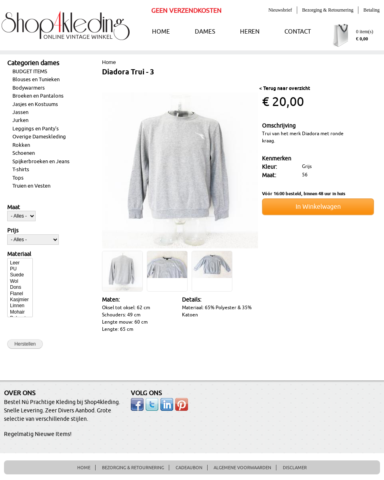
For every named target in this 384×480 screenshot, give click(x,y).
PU (20, 269)
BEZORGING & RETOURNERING (133, 467)
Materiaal (19, 254)
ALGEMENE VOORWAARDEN (242, 467)
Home (109, 62)
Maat (13, 207)
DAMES (205, 32)
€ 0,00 (362, 39)
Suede (20, 275)
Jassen (20, 112)
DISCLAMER (295, 467)
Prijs (12, 231)
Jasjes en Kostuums (35, 104)
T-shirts (20, 169)
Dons (20, 287)
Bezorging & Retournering (327, 10)
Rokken (21, 145)
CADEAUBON (189, 467)
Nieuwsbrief (280, 10)
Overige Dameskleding (39, 137)
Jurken (20, 120)
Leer (20, 263)
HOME (161, 32)
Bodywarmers (28, 88)
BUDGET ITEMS (29, 71)
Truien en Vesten (31, 186)
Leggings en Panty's (35, 129)
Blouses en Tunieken (36, 79)
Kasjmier (20, 300)
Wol (20, 281)
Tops (18, 178)
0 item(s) (364, 31)
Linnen (20, 306)
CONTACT (297, 32)
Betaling (371, 10)
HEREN (250, 32)
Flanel (20, 294)
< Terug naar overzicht (284, 88)
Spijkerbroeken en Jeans (41, 161)
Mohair (20, 312)
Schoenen (23, 153)
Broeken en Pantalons (38, 96)
